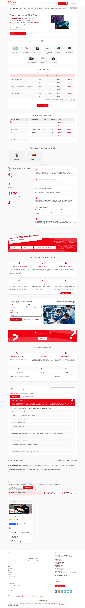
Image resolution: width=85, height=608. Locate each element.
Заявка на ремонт (58, 8)
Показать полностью (12, 471)
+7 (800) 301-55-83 (43, 2)
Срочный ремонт (23, 8)
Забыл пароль (33, 125)
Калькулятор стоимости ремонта (15, 580)
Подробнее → (69, 122)
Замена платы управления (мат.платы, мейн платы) (22, 86)
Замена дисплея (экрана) (17, 96)
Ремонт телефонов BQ (32, 558)
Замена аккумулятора (16, 89)
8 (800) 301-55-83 (59, 563)
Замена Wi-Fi (14, 82)
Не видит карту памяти (35, 129)
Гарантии (45, 8)
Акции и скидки (51, 8)
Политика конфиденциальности (42, 600)
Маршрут (12, 524)
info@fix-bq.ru (58, 566)
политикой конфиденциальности (25, 249)
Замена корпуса (15, 93)
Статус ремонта (73, 8)
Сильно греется (34, 122)
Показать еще (42, 164)
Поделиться (56, 591)
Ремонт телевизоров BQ (33, 560)
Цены (29, 8)
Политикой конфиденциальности (32, 489)
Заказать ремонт (16, 319)
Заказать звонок (42, 338)
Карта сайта (10, 590)
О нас (32, 8)
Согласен (62, 604)
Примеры (10, 564)
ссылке (14, 586)
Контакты (64, 8)
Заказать (70, 79)
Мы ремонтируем (13, 8)
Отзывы (36, 8)
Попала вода (33, 132)
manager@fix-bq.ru (59, 569)
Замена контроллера (16, 79)
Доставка (40, 8)
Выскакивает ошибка (35, 135)
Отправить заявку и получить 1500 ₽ (45, 247)
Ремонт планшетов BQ (32, 555)
